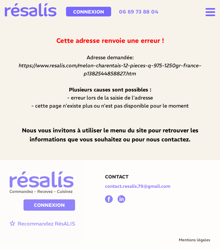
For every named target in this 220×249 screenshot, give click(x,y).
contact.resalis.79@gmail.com (137, 186)
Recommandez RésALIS (42, 223)
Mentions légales (194, 239)
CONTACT (117, 176)
